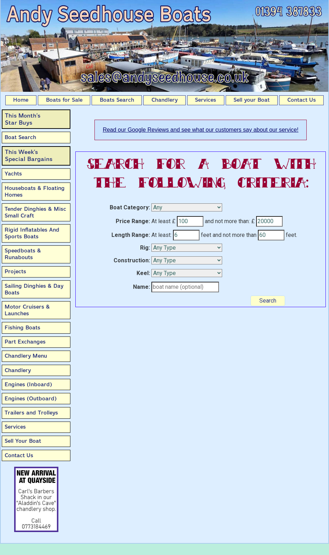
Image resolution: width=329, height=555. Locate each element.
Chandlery (164, 100)
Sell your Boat (251, 100)
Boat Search (20, 137)
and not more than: (227, 221)
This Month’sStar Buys (22, 119)
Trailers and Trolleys (31, 413)
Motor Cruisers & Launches (27, 310)
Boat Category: (130, 207)
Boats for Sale (64, 100)
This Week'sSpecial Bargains (28, 155)
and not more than (234, 235)
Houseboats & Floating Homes (35, 191)
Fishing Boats (22, 327)
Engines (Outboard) (31, 398)
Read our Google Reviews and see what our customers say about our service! (200, 130)
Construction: (132, 260)
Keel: (143, 273)
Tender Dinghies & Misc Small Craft (35, 212)
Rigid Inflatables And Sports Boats (32, 233)
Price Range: (133, 221)
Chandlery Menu (26, 356)
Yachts (13, 174)
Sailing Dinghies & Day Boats (34, 289)
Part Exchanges (25, 342)
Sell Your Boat (23, 441)
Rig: (145, 247)
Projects (15, 271)
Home (20, 100)
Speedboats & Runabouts (23, 254)
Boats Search (117, 100)
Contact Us (301, 100)
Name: (141, 287)
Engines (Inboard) (28, 384)
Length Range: (130, 235)
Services (205, 100)
